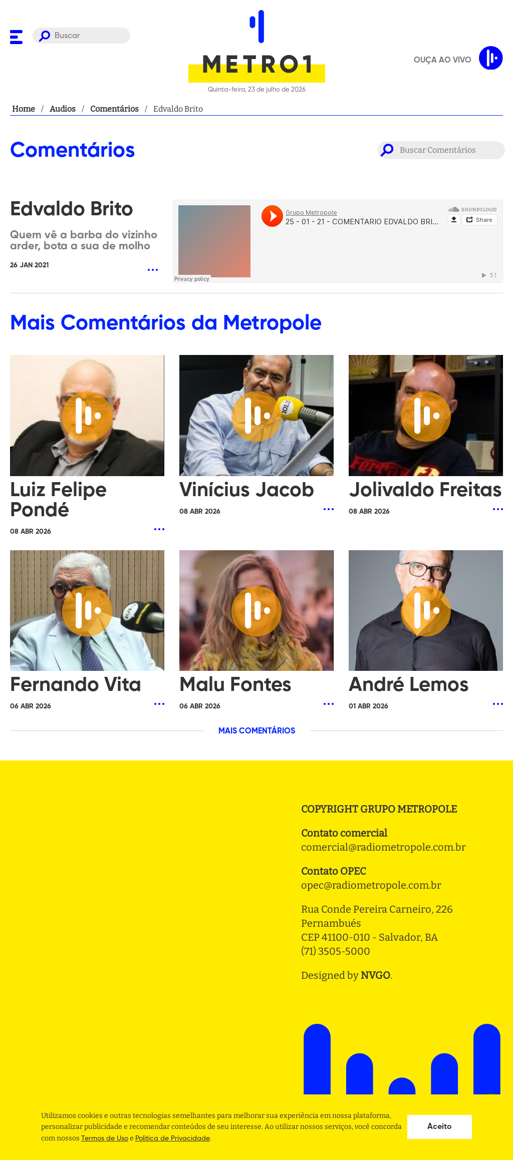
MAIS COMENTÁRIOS (256, 731)
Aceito (439, 1127)
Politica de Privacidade (172, 1138)
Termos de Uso (104, 1138)
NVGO (375, 975)
